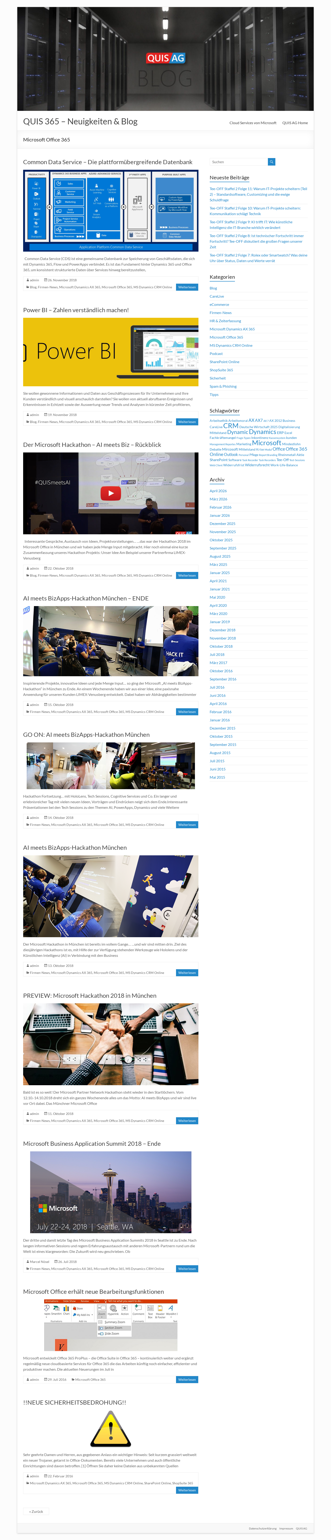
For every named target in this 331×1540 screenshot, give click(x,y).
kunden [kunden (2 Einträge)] (291, 438)
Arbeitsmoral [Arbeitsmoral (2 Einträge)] (238, 421)
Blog (33, 287)
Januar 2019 (220, 621)
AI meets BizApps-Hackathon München (75, 847)
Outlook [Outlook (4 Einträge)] (231, 454)
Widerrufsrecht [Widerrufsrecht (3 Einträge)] (257, 465)
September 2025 (223, 548)
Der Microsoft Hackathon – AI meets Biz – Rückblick (92, 444)
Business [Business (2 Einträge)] (289, 421)
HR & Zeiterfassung (225, 320)
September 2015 (223, 744)
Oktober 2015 (221, 736)
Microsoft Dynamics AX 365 (79, 287)
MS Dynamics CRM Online (152, 287)
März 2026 (218, 499)
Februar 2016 (220, 711)
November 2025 (223, 531)
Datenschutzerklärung (261, 1527)
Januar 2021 (220, 589)
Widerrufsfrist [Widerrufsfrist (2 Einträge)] (233, 465)
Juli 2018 (217, 654)
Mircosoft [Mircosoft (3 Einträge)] (230, 449)
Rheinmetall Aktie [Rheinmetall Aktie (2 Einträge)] (291, 455)
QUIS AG (302, 1527)
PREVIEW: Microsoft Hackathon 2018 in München (89, 995)
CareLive (217, 296)
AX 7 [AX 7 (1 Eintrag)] (266, 420)
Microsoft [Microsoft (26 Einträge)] (266, 442)
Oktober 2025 (221, 540)
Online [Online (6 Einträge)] (216, 454)
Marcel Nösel (39, 1262)
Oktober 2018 (221, 646)
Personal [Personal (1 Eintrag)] (244, 454)
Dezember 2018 (222, 630)
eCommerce (219, 304)
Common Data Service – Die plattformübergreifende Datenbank (108, 162)
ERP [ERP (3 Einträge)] (280, 432)
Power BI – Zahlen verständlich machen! (76, 310)
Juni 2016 (218, 695)
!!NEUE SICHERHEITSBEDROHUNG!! (74, 1402)
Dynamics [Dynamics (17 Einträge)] (262, 431)
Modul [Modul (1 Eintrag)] (268, 449)
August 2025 (220, 556)
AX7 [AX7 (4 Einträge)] (259, 420)
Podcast (216, 353)
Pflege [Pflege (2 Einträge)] (253, 455)
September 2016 (223, 679)
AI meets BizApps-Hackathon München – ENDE (86, 598)
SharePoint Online (157, 1483)
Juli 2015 (217, 761)
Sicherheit (218, 378)
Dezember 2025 (222, 523)
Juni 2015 (218, 769)
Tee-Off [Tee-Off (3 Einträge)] (283, 460)
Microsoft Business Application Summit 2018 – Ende (92, 1143)
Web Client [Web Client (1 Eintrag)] (216, 465)
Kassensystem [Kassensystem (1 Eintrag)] (277, 437)
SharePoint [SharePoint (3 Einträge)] (219, 460)
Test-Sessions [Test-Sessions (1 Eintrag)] (297, 460)
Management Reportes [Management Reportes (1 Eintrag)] (223, 444)
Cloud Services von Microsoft (253, 122)
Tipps (214, 394)
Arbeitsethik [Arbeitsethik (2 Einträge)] (219, 421)
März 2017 (218, 662)
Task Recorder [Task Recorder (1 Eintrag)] (250, 460)
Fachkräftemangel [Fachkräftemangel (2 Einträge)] (223, 438)
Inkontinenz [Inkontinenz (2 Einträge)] (259, 438)
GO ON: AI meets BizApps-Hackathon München (86, 734)
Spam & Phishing (223, 386)
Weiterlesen (187, 287)
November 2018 (223, 638)
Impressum (286, 1527)
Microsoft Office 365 (117, 287)
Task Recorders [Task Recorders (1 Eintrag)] (267, 460)
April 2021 (218, 580)
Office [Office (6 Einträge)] (279, 449)
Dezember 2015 (222, 728)
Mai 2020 (217, 597)
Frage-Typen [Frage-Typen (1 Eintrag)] (244, 437)
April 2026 (218, 490)
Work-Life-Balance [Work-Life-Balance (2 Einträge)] (284, 465)
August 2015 (220, 752)
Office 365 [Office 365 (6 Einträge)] (296, 449)
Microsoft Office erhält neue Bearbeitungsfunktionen (93, 1291)
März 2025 (218, 564)
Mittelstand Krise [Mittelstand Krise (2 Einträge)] (251, 449)
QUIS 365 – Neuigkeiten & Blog (80, 121)
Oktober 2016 (221, 671)
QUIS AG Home (295, 122)
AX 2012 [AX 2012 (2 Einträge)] (275, 421)
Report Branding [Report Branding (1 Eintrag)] (268, 454)
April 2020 (218, 605)
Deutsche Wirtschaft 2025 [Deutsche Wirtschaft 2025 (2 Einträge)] (258, 427)
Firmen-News (48, 287)
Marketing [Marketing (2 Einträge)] (243, 444)
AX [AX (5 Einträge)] (251, 420)
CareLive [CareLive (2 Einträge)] (216, 427)
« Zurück (36, 1511)
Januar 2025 (220, 572)
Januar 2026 (220, 515)
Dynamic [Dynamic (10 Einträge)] (237, 432)
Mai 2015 (217, 777)
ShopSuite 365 (182, 1483)
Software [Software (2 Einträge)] (234, 460)
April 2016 (218, 703)
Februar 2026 (220, 507)
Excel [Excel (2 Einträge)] (288, 433)
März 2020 (218, 613)
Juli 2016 (217, 687)
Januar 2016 (220, 720)
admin (34, 280)
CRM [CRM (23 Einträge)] (231, 426)
